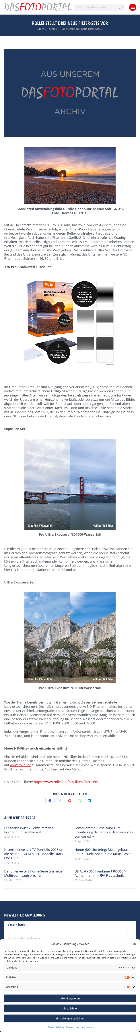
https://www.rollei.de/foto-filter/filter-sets (66, 782)
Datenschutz (72, 1027)
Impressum (86, 1027)
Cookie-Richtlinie (56, 1027)
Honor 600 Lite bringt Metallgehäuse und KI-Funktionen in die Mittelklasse (103, 852)
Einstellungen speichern (69, 1018)
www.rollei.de (20, 765)
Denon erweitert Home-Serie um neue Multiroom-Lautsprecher (33, 873)
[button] (134, 944)
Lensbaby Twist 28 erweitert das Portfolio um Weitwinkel (28, 830)
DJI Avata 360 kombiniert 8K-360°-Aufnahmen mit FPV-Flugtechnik (100, 873)
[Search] (99, 7)
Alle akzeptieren (70, 998)
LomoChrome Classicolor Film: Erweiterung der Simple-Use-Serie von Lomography (104, 832)
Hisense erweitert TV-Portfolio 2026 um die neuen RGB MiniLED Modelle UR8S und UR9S (34, 854)
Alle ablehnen (70, 1008)
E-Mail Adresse (17, 924)
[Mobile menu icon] (132, 7)
